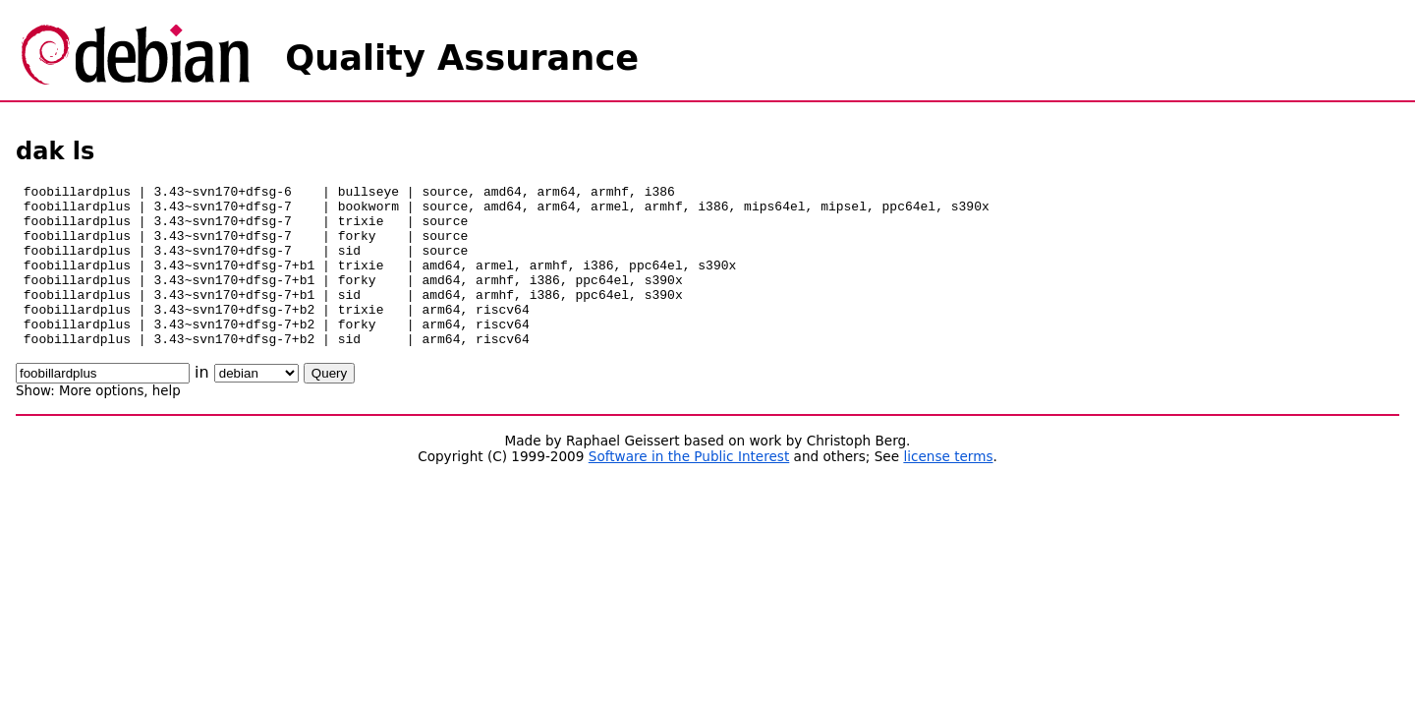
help (166, 423)
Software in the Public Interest (689, 489)
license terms (947, 489)
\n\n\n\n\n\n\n (256, 405)
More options (101, 423)
